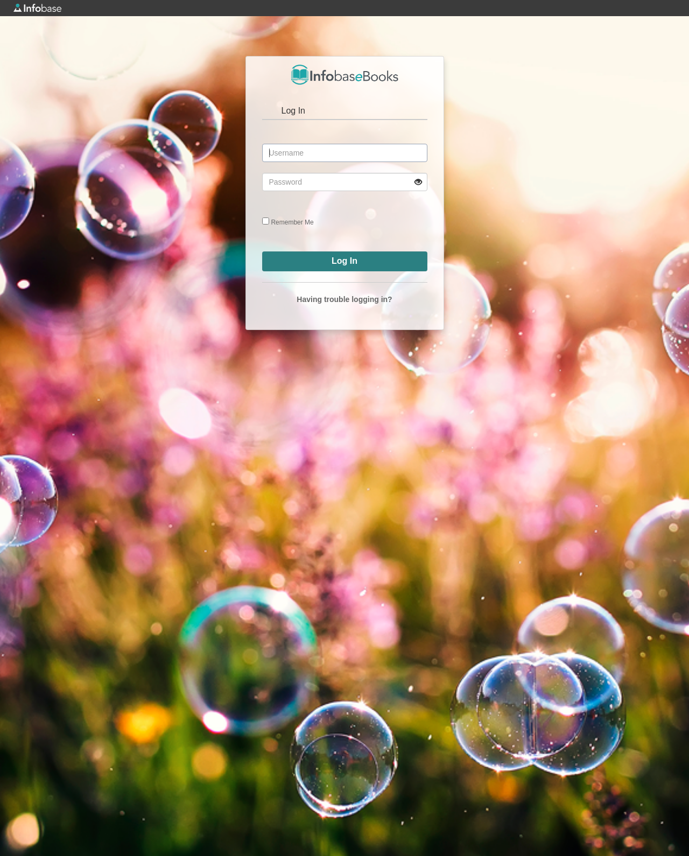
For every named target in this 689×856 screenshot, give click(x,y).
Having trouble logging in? (344, 299)
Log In (293, 110)
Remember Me (292, 222)
